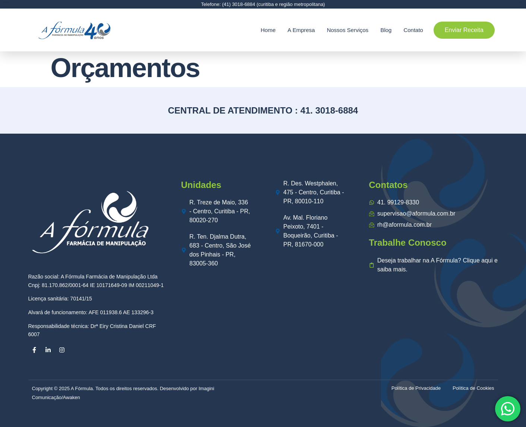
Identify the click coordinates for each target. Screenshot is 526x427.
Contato (413, 30)
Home (268, 30)
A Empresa (301, 30)
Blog (385, 30)
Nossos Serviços (348, 30)
